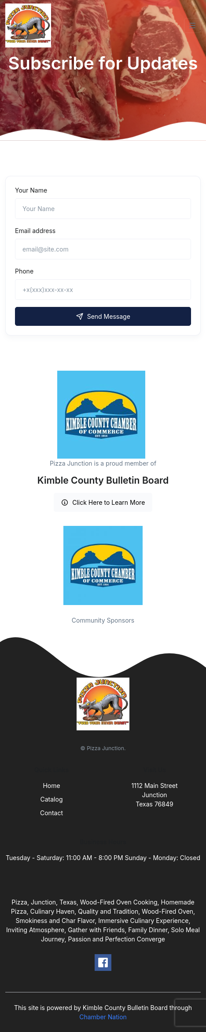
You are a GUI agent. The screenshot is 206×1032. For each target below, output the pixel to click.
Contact (51, 813)
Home (51, 785)
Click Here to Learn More (103, 502)
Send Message (103, 316)
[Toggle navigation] (192, 25)
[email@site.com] (103, 249)
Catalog (51, 799)
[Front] (30, 25)
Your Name (31, 190)
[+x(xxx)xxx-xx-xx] (103, 289)
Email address (35, 230)
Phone (24, 271)
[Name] (103, 208)
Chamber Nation (103, 1017)
